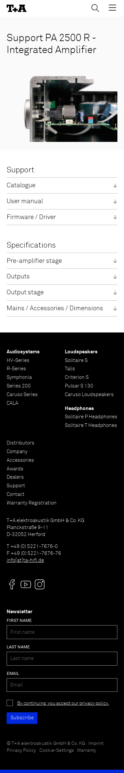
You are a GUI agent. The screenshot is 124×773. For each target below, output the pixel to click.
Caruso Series (22, 394)
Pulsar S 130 (79, 386)
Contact (15, 494)
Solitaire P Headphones (91, 416)
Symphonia (19, 377)
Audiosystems (23, 351)
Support (16, 485)
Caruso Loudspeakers (89, 394)
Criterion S (77, 377)
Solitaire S (76, 360)
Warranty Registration (32, 503)
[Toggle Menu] (112, 8)
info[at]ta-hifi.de (25, 560)
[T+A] (16, 8)
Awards (15, 468)
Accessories (20, 460)
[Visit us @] (12, 584)
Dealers (15, 477)
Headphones (79, 408)
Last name (18, 647)
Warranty (86, 750)
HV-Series (18, 360)
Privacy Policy (21, 750)
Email (13, 674)
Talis (70, 368)
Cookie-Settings (56, 750)
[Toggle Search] (95, 8)
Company (17, 451)
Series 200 (19, 386)
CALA (12, 403)
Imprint (95, 743)
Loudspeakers (81, 351)
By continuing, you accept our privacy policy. (63, 703)
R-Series (16, 368)
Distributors (20, 443)
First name (19, 621)
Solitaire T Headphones (91, 425)
